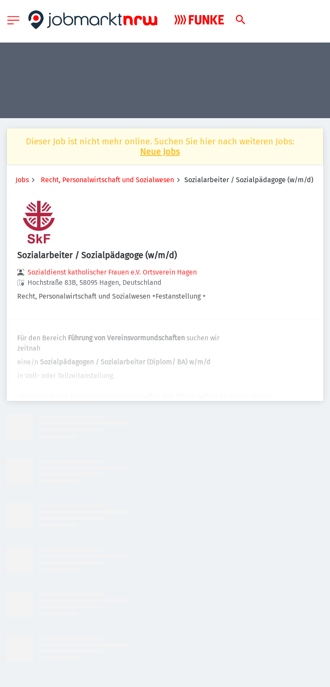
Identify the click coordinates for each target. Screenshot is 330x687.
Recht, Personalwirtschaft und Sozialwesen (107, 180)
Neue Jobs (160, 152)
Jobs (22, 180)
